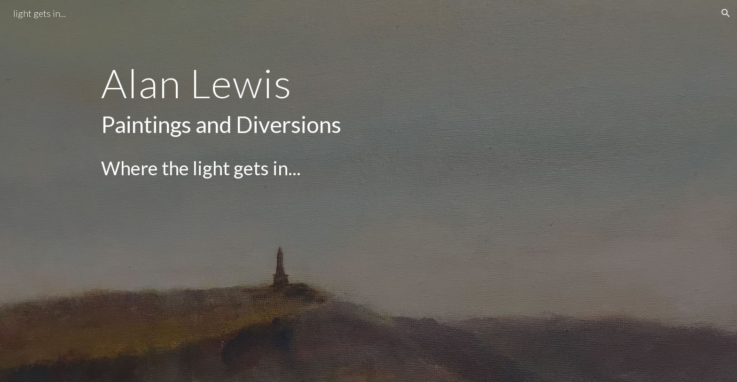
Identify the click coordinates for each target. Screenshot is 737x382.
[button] (725, 13)
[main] (322, 191)
